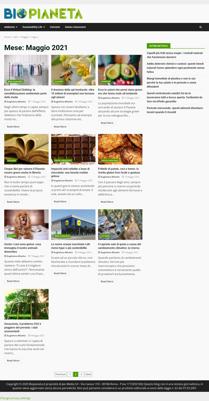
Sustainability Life (32, 27)
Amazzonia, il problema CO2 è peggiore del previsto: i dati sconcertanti (26, 304)
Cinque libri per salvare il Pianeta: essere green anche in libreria (26, 149)
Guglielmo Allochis (16, 101)
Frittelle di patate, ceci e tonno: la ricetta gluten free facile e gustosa (120, 149)
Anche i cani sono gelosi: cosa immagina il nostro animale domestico (26, 224)
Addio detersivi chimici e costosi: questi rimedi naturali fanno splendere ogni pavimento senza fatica (175, 68)
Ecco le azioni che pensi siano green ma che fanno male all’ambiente (120, 70)
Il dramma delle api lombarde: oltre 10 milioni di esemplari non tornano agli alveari (73, 70)
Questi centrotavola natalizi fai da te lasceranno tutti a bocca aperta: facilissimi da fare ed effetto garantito (174, 97)
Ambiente (9, 27)
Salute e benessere (75, 27)
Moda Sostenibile (15, 81)
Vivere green (25, 315)
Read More (13, 126)
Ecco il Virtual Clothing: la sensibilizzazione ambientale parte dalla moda (26, 70)
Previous (60, 373)
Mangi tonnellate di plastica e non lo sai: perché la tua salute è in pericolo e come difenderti (171, 82)
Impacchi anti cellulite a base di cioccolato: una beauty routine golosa (73, 149)
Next (88, 373)
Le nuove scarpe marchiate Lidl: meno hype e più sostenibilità (73, 224)
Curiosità (55, 27)
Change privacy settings (15, 397)
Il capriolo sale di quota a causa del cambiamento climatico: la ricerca (120, 224)
